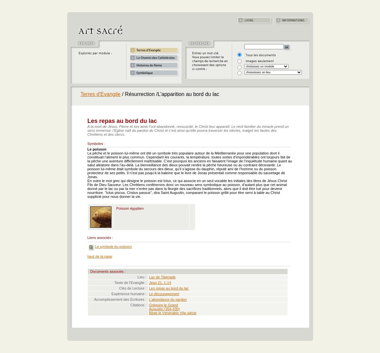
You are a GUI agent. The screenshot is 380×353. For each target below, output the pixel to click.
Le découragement (164, 294)
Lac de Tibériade (162, 277)
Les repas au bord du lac (169, 288)
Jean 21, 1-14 (160, 283)
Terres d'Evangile (101, 94)
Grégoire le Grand (163, 305)
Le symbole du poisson (113, 246)
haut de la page (100, 256)
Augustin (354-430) (164, 309)
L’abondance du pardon (168, 299)
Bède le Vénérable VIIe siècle (172, 313)
